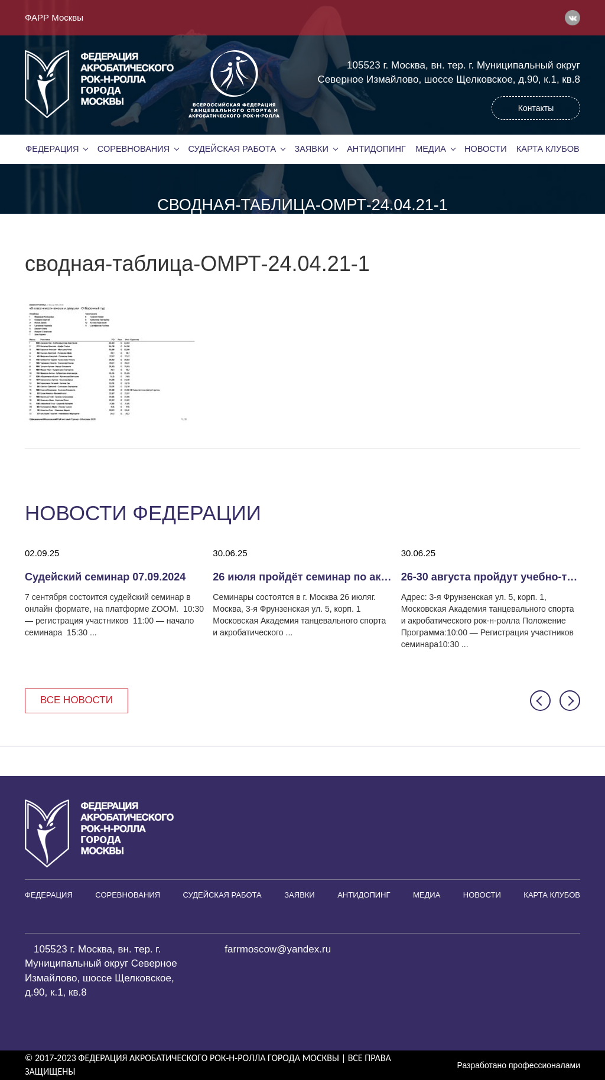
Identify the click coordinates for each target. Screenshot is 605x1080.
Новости (485, 149)
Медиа (430, 149)
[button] (540, 700)
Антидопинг (376, 149)
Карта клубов (548, 149)
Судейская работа (232, 149)
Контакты (536, 108)
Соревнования (133, 149)
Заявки (311, 149)
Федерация (52, 149)
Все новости (76, 700)
